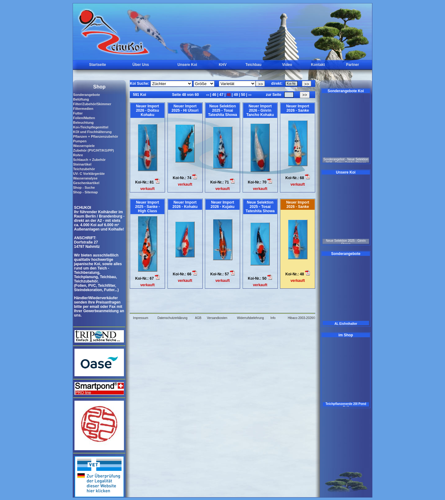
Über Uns (141, 64)
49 (236, 95)
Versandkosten (217, 318)
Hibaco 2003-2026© (301, 318)
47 (221, 95)
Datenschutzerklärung (172, 318)
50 (243, 95)
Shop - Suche (84, 187)
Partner (352, 64)
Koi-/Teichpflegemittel (90, 127)
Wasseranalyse (85, 178)
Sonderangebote (86, 95)
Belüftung (81, 99)
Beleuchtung (83, 122)
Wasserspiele (84, 146)
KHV (223, 64)
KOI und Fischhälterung (92, 132)
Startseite (97, 64)
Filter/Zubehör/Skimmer (92, 104)
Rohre (78, 155)
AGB (198, 318)
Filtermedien (83, 108)
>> (250, 95)
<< (208, 95)
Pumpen (79, 141)
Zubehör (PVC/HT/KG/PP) (93, 150)
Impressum (140, 318)
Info (273, 318)
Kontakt (318, 64)
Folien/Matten (84, 118)
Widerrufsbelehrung (250, 318)
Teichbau (253, 64)
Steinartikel (82, 164)
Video (287, 64)
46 (214, 95)
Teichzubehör (84, 169)
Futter (78, 113)
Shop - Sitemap (85, 192)
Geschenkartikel (86, 183)
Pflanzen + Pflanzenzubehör (95, 136)
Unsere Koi (187, 64)
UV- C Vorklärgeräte (89, 173)
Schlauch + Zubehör (89, 160)
